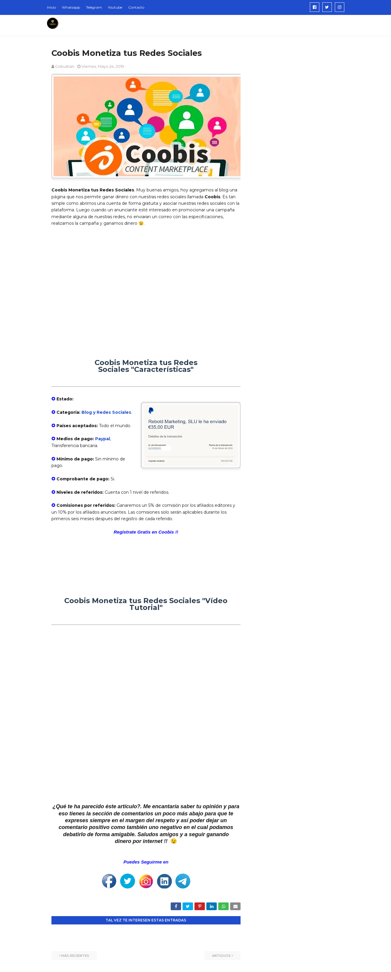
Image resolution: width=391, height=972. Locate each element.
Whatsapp (71, 7)
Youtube (115, 7)
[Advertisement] (146, 285)
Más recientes (75, 956)
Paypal (102, 438)
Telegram (94, 7)
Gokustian (64, 66)
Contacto (136, 7)
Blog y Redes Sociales (106, 412)
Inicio (51, 7)
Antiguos (221, 956)
